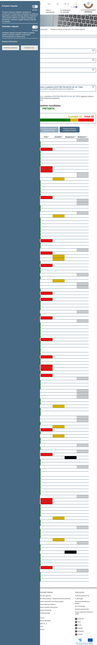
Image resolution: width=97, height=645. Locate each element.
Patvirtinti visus (29, 48)
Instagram (80, 630)
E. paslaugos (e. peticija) (65, 11)
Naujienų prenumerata (82, 608)
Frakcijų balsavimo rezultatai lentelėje (69, 129)
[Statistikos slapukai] (35, 27)
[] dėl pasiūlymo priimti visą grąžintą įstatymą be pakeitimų (42, 88)
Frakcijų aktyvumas (41, 29)
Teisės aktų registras (44, 594)
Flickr (79, 620)
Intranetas (41, 628)
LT (65, 4)
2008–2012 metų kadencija (12, 51)
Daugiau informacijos (9, 41)
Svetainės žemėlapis (44, 619)
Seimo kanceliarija (50, 11)
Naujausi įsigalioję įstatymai (46, 603)
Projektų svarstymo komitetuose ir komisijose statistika (67, 29)
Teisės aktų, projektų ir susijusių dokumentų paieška (54, 597)
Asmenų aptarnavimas (82, 594)
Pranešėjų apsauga (44, 611)
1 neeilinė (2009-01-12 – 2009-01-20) (15, 60)
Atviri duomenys (80, 605)
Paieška (40, 625)
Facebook (80, 617)
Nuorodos (41, 616)
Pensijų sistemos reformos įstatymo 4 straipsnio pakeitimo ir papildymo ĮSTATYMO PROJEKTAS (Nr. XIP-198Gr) (40, 96)
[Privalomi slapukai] (35, 6)
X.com (79, 623)
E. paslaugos (79, 597)
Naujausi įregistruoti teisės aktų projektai (50, 600)
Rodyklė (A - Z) (42, 622)
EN (68, 4)
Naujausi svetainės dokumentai (48, 606)
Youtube (80, 627)
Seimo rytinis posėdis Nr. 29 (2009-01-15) (17, 70)
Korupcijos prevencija (44, 609)
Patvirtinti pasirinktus (10, 48)
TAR (48, 4)
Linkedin (80, 633)
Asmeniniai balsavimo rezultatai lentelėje (48, 129)
